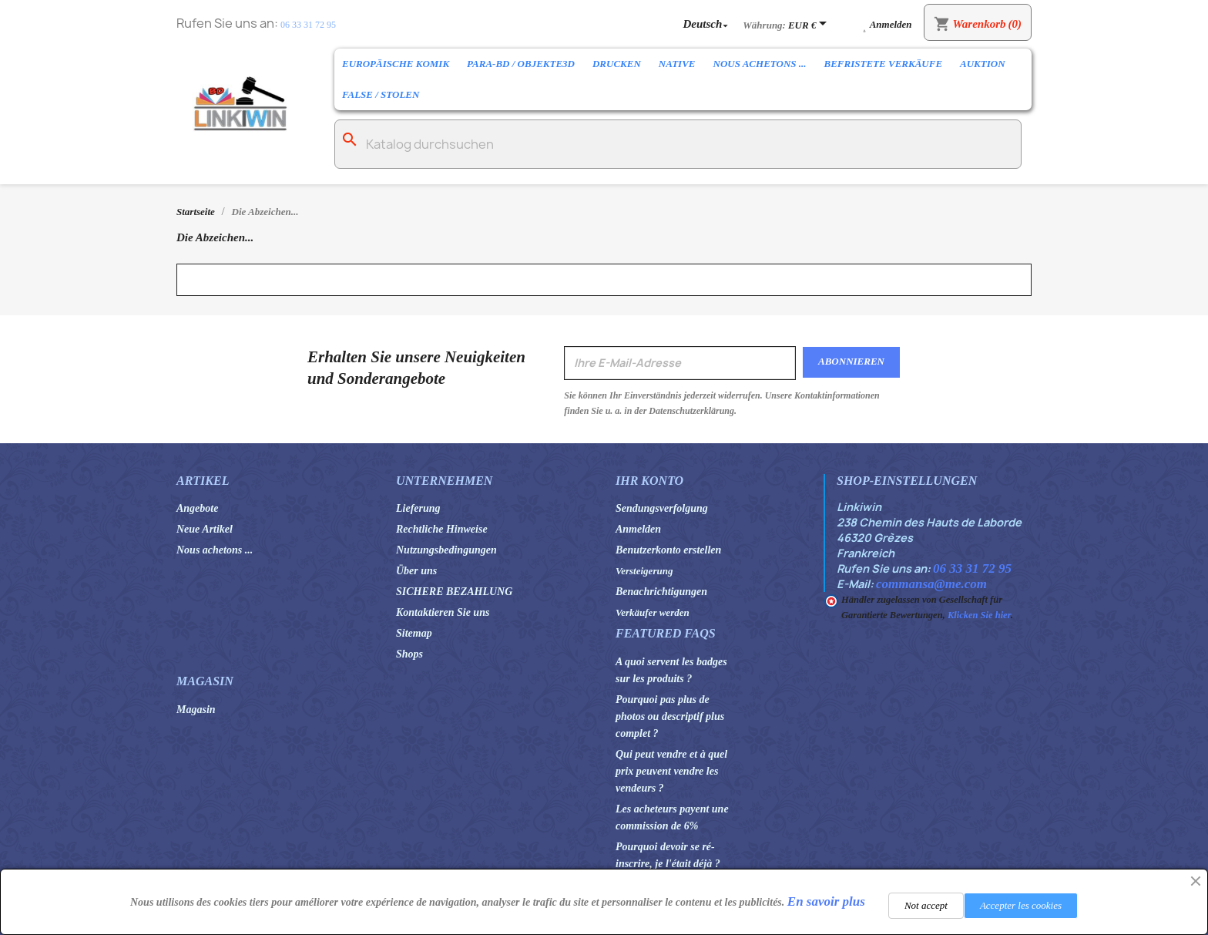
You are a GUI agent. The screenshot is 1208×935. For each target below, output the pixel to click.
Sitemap (414, 633)
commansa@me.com (931, 584)
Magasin (196, 709)
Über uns (416, 571)
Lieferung (418, 508)
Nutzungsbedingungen (446, 550)
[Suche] (678, 144)
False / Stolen (380, 94)
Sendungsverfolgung (662, 508)
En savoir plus (826, 901)
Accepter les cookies (1021, 905)
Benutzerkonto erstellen (668, 550)
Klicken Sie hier (979, 615)
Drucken (616, 63)
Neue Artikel (204, 529)
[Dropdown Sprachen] (707, 23)
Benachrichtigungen (661, 591)
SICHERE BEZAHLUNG (454, 591)
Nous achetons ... (760, 63)
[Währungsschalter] (810, 24)
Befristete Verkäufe (883, 63)
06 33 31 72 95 (308, 24)
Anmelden (638, 529)
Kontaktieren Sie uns (442, 612)
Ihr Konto (649, 480)
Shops (409, 654)
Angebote (197, 508)
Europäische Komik (395, 63)
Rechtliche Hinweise (442, 529)
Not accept (926, 905)
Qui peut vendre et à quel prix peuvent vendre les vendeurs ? (671, 771)
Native (677, 63)
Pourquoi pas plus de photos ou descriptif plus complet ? (670, 716)
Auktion (982, 63)
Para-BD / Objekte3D (521, 63)
